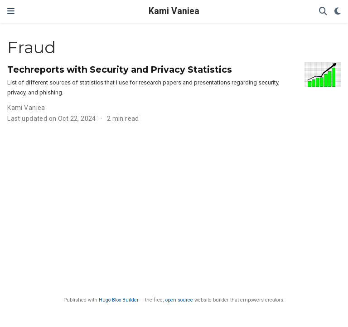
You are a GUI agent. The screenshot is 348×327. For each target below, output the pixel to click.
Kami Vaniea (174, 11)
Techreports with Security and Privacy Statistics (119, 69)
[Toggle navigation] (10, 11)
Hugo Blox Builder (119, 300)
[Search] (323, 11)
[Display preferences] (337, 11)
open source (179, 300)
